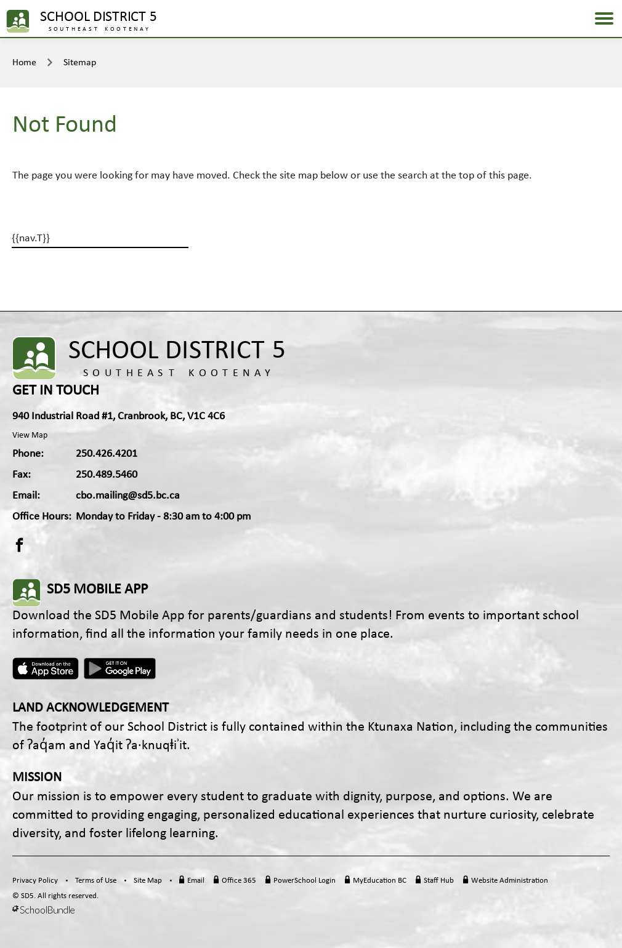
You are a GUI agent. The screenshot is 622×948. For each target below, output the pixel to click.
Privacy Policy (35, 881)
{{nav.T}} (31, 238)
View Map (29, 435)
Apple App (45, 668)
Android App (120, 668)
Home (24, 63)
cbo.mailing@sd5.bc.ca (128, 496)
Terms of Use (95, 881)
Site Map (148, 881)
